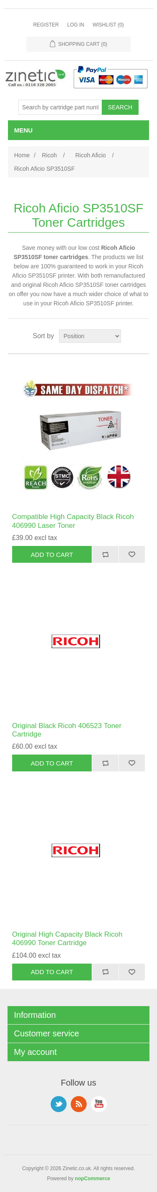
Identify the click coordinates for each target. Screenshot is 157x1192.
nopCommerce (92, 1178)
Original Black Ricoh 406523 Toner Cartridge (66, 730)
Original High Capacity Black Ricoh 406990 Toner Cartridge (67, 938)
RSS (79, 1104)
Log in (75, 25)
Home (22, 155)
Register (46, 25)
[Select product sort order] (90, 336)
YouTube (99, 1104)
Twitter (59, 1104)
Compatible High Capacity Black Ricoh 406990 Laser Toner (73, 521)
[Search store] (60, 107)
